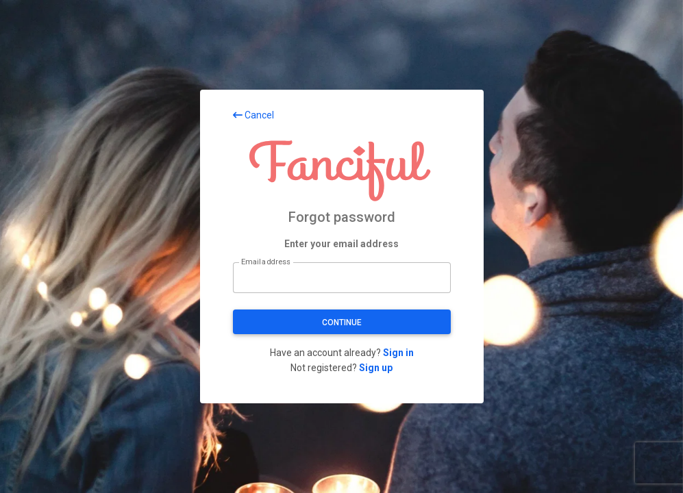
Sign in (398, 352)
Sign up (376, 367)
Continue (342, 322)
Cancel (253, 115)
